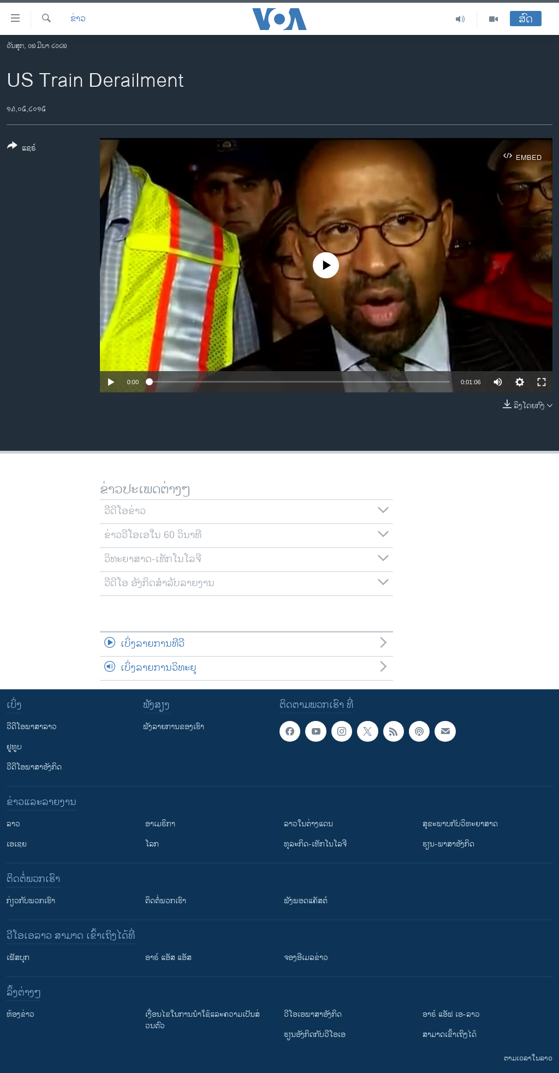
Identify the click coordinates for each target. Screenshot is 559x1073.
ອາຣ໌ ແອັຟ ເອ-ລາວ (451, 1014)
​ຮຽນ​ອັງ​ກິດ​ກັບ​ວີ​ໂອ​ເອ (315, 1034)
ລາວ (13, 824)
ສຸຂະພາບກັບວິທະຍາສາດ (460, 824)
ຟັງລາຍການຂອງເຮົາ (173, 726)
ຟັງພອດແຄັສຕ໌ (306, 901)
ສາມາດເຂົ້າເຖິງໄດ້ (450, 1034)
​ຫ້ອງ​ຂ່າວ (20, 1014)
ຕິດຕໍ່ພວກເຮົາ (165, 901)
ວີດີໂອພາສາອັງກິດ (34, 767)
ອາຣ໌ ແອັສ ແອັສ (168, 957)
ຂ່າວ (78, 19)
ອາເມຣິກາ (160, 824)
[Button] (21, 149)
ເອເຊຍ (17, 844)
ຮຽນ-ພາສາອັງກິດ (448, 844)
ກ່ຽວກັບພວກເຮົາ (31, 901)
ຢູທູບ (14, 747)
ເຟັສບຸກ (18, 957)
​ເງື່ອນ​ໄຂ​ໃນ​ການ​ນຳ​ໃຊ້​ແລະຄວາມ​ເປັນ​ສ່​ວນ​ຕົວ (202, 1020)
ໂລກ (152, 844)
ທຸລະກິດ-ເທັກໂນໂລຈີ (315, 844)
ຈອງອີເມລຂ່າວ (306, 957)
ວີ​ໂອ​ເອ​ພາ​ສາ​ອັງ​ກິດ (313, 1014)
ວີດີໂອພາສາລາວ (32, 726)
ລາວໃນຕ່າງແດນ (308, 824)
